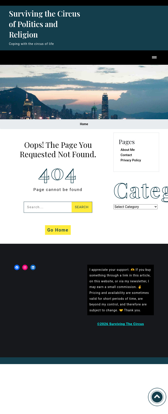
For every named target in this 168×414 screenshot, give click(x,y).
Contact (126, 155)
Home (84, 124)
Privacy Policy (131, 160)
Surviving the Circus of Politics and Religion (44, 23)
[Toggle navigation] (154, 57)
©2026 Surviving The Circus (120, 324)
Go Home (58, 230)
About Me (128, 150)
